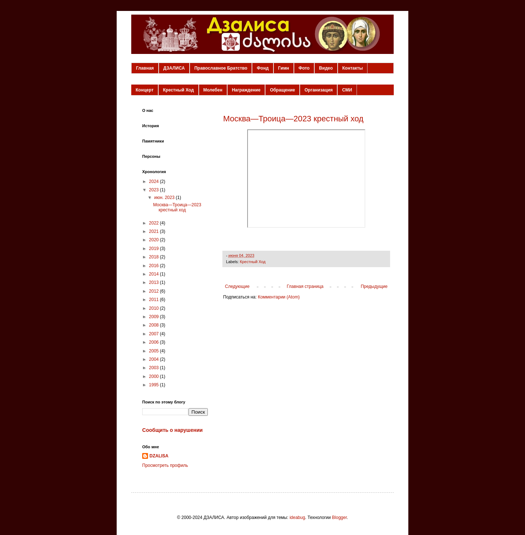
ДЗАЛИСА (174, 68)
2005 (154, 351)
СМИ (347, 90)
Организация (318, 90)
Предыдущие (374, 286)
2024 (154, 181)
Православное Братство (220, 68)
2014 (154, 274)
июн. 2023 (165, 197)
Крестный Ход (178, 90)
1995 (154, 384)
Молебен (212, 90)
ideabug (297, 517)
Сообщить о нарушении (172, 430)
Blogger (339, 517)
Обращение (282, 90)
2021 (154, 231)
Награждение (246, 90)
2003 (154, 367)
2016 (154, 265)
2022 (154, 223)
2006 (154, 342)
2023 (154, 189)
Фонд (262, 68)
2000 (154, 376)
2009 (154, 316)
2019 (154, 248)
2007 (154, 333)
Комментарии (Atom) (279, 297)
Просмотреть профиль (165, 465)
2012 (154, 291)
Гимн (283, 68)
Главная (145, 68)
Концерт (144, 90)
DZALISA (158, 455)
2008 (154, 325)
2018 (154, 256)
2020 (154, 239)
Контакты (352, 68)
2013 (154, 282)
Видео (326, 68)
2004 (154, 359)
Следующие (237, 286)
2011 (154, 299)
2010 (154, 308)
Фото (304, 68)
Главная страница (305, 286)
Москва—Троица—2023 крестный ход (293, 118)
